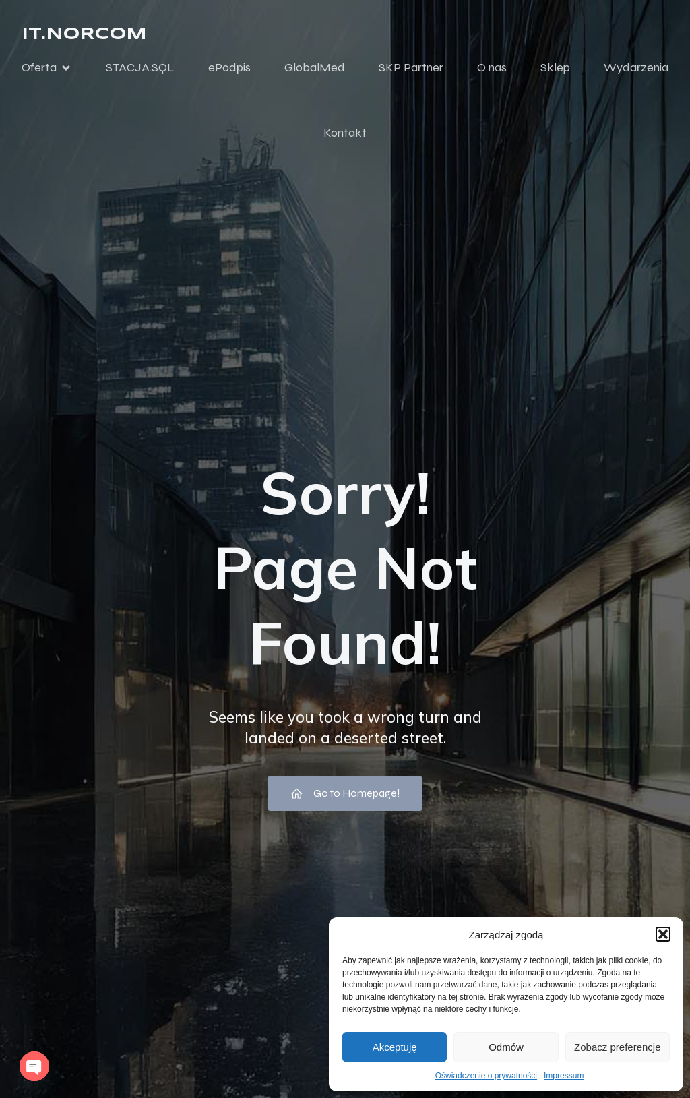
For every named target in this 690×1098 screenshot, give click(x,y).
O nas (492, 69)
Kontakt (345, 134)
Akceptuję (395, 1047)
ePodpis (229, 69)
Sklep (555, 69)
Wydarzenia (636, 69)
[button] (663, 934)
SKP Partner (411, 69)
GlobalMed (314, 69)
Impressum (564, 1075)
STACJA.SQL (140, 69)
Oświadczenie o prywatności (486, 1075)
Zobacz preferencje (617, 1047)
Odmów (506, 1047)
